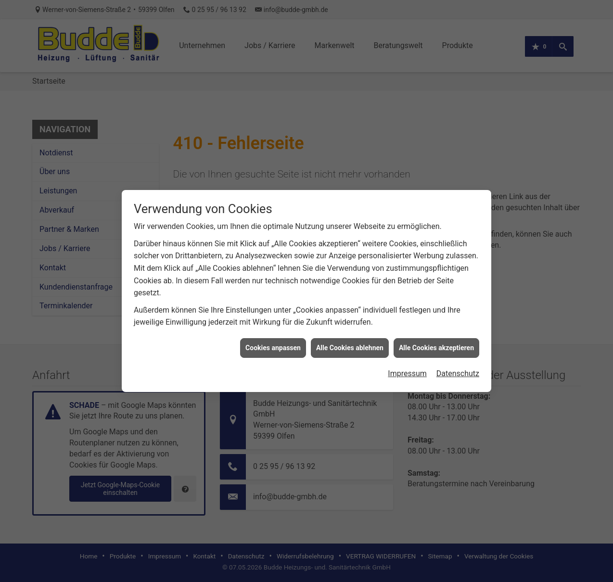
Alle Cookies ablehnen (349, 343)
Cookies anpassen (273, 343)
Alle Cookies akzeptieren (436, 343)
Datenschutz (457, 369)
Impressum (407, 369)
